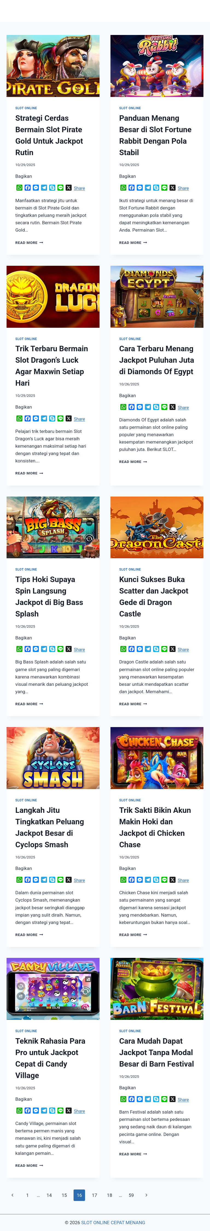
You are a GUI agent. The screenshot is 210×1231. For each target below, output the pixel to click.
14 (49, 1195)
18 (109, 1195)
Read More (29, 242)
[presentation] (53, 66)
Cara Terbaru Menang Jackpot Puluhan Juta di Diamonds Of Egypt (156, 360)
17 (94, 1195)
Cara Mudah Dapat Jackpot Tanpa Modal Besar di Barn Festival (156, 1052)
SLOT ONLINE (26, 108)
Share (79, 188)
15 (64, 1195)
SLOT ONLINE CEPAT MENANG (113, 1222)
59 (131, 1195)
